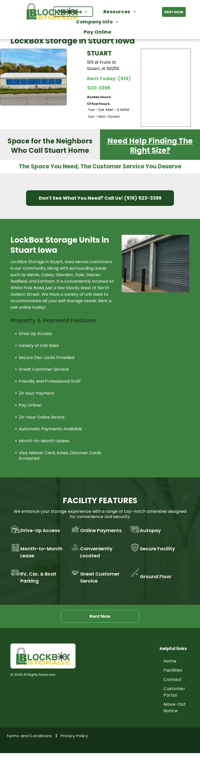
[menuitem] (75, 12)
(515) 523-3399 (142, 198)
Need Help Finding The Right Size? (150, 145)
